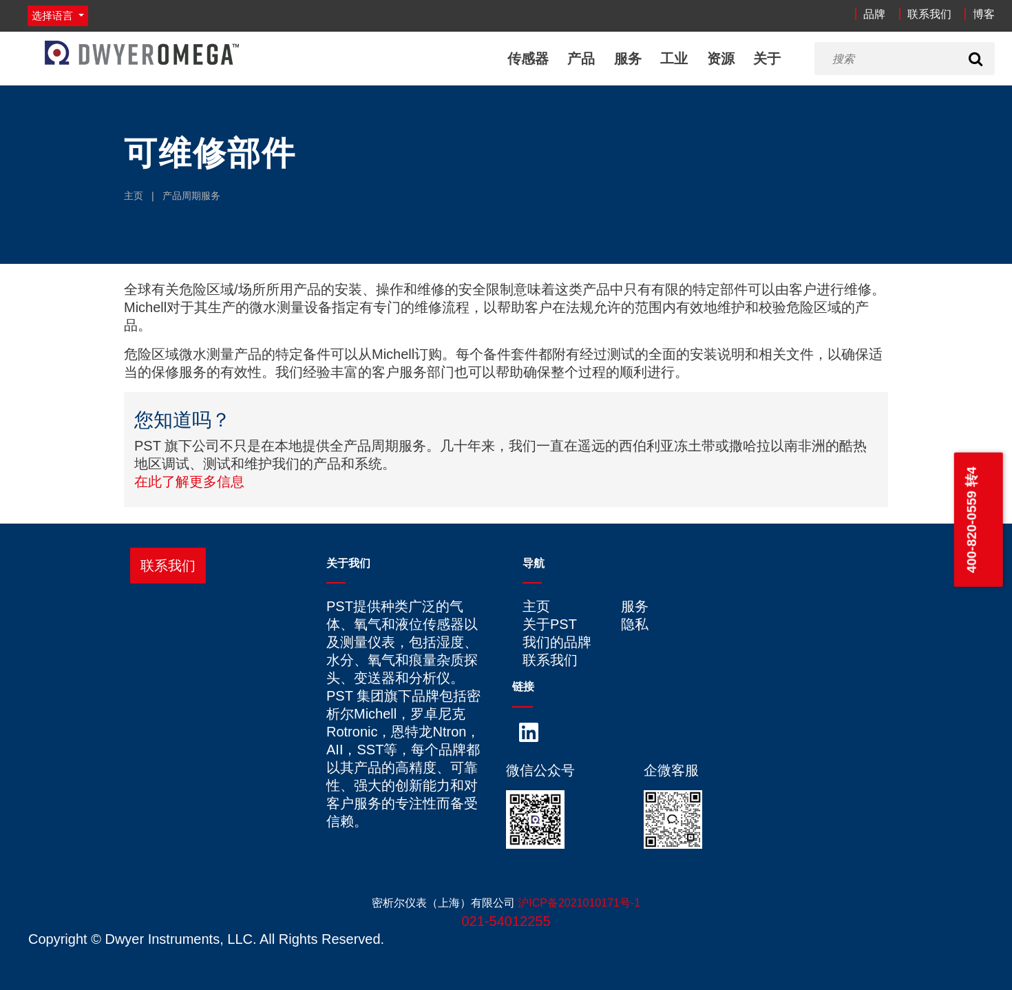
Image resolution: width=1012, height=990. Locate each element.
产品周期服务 (191, 195)
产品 (581, 58)
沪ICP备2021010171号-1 (579, 903)
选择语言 (54, 15)
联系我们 (929, 14)
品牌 (874, 14)
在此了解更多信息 (189, 481)
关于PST (550, 624)
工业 (674, 58)
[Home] (142, 52)
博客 (984, 14)
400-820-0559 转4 (971, 519)
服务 (627, 58)
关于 (767, 58)
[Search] (975, 58)
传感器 (527, 58)
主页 (133, 195)
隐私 (635, 624)
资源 (720, 58)
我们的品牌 (557, 642)
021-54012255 (505, 921)
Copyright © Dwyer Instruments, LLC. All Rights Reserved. (206, 939)
